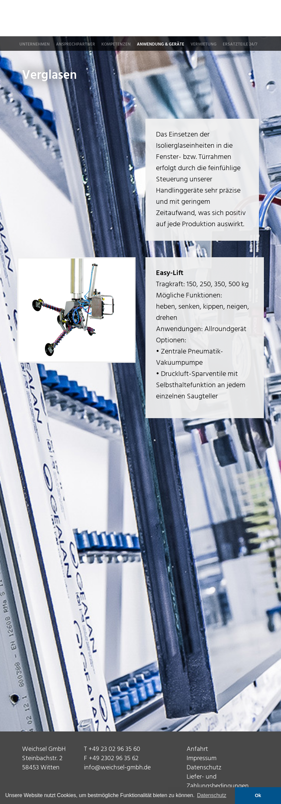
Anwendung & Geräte (160, 44)
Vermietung (204, 44)
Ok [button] (258, 795)
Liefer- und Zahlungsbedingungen (218, 781)
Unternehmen (34, 44)
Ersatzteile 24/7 (240, 44)
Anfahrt (197, 749)
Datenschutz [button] (211, 795)
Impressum (202, 758)
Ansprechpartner (75, 44)
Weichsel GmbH (186, 18)
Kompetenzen (116, 44)
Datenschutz (204, 767)
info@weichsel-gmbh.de (117, 767)
